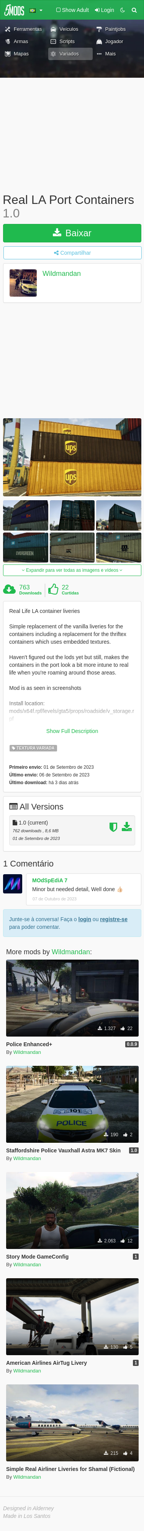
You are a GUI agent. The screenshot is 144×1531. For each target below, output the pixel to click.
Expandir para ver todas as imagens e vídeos (72, 570)
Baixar (72, 233)
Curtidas (70, 593)
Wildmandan (62, 274)
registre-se (114, 919)
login (85, 919)
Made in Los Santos (27, 1516)
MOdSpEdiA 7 (49, 880)
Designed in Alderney (28, 1508)
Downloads (30, 593)
